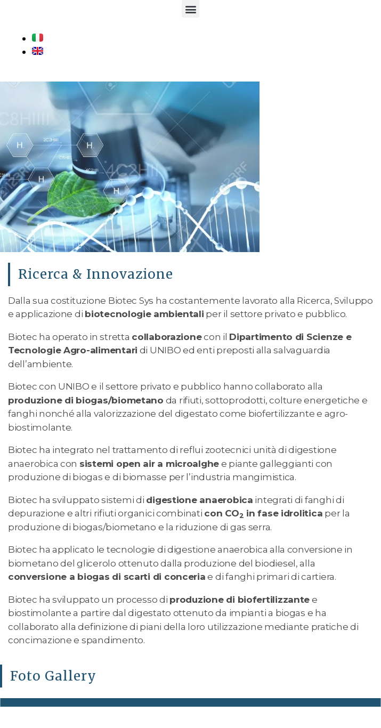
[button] (190, 9)
